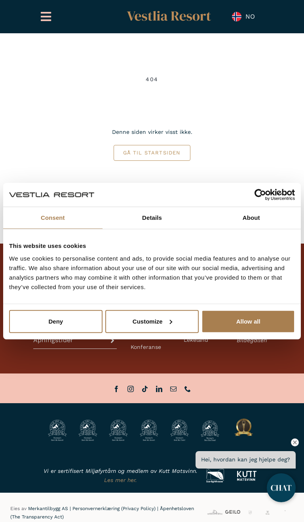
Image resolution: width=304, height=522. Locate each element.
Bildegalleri (252, 340)
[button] (75, 340)
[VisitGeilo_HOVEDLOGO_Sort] (232, 513)
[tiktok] (145, 389)
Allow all (248, 321)
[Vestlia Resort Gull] (169, 12)
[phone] (187, 389)
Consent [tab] (53, 217)
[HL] (285, 513)
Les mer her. (120, 480)
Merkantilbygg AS (48, 508)
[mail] (173, 389)
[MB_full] (214, 511)
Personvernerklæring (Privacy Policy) (114, 508)
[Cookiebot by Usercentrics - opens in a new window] (260, 195)
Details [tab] (152, 217)
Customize (152, 321)
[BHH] (267, 513)
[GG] (250, 513)
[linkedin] (159, 389)
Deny (55, 321)
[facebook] (116, 389)
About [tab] (251, 217)
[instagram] (130, 389)
